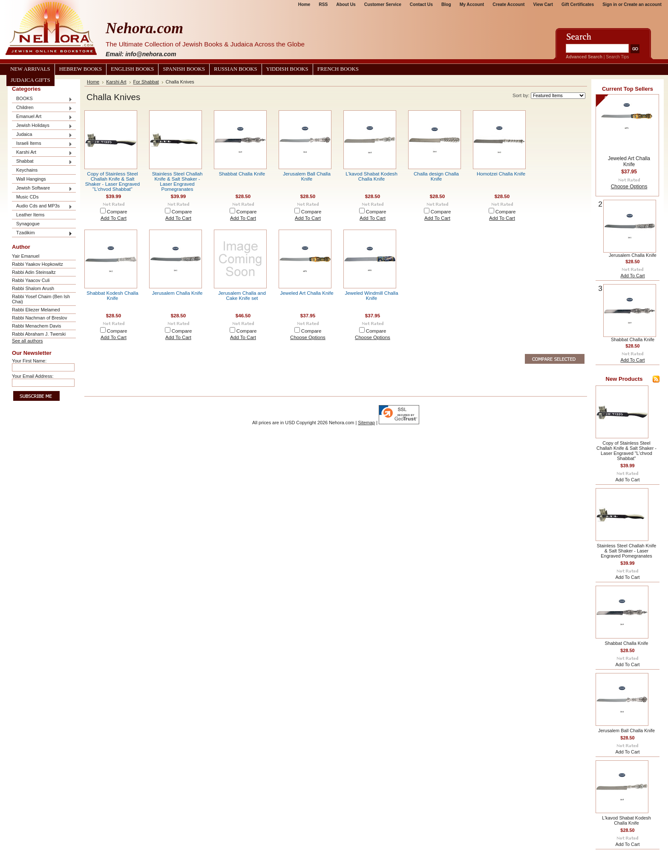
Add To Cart (114, 218)
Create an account (643, 4)
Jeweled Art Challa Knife (306, 293)
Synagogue (28, 223)
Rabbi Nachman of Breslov (39, 317)
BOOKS (42, 99)
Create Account (508, 4)
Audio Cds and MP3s (42, 206)
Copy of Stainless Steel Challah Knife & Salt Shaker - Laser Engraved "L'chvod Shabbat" (112, 181)
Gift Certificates (577, 4)
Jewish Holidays (42, 126)
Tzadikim (42, 233)
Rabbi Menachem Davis (36, 325)
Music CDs (27, 196)
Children (42, 108)
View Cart (543, 4)
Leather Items (30, 214)
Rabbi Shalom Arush (33, 288)
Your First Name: (29, 360)
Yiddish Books (287, 69)
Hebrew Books (80, 69)
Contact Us (421, 4)
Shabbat (42, 161)
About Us (345, 4)
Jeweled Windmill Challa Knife (371, 296)
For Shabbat (146, 81)
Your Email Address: (33, 376)
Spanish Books (184, 69)
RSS (323, 4)
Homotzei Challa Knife (501, 173)
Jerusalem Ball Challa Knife (307, 176)
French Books (338, 69)
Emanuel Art (42, 117)
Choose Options (307, 337)
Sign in (609, 4)
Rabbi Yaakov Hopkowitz (37, 264)
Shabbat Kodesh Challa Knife (112, 296)
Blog (446, 4)
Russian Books (235, 69)
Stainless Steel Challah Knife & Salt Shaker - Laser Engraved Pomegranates (177, 181)
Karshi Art (42, 153)
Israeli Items (42, 144)
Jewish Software (42, 188)
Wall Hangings (31, 178)
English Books (132, 69)
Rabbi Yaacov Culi (30, 280)
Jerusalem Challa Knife (177, 293)
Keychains (26, 170)
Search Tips (617, 57)
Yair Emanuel (25, 256)
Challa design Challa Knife (436, 176)
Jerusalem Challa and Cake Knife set (242, 296)
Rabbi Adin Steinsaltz (34, 272)
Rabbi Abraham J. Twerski (39, 334)
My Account (472, 4)
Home (304, 4)
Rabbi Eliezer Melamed (36, 309)
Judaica (42, 135)
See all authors (27, 340)
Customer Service (382, 4)
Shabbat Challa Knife (242, 173)
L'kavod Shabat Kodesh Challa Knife (371, 176)
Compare (117, 211)
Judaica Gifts (30, 80)
